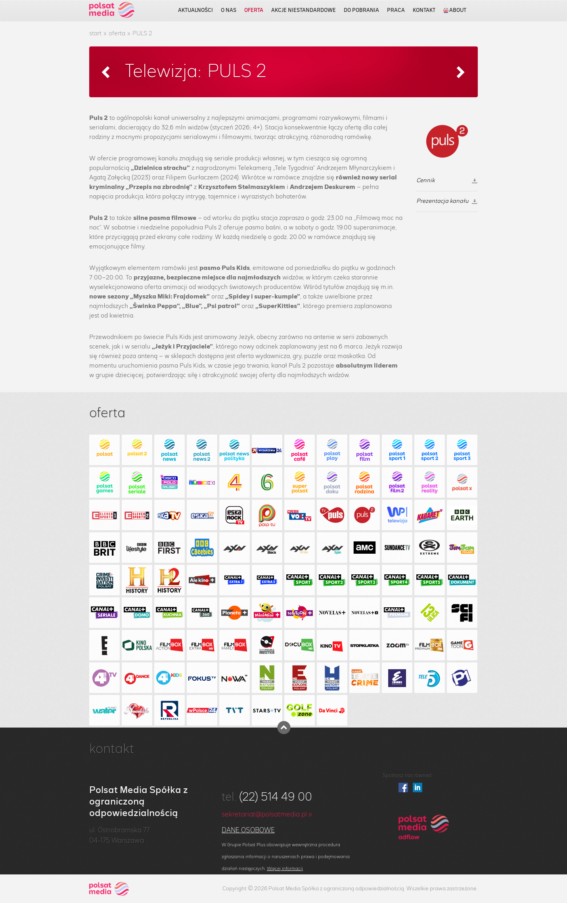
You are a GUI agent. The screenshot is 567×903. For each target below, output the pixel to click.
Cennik (447, 181)
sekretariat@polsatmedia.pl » (267, 814)
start (95, 33)
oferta (253, 10)
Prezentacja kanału (447, 201)
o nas (228, 10)
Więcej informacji (285, 868)
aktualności (195, 10)
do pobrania (361, 10)
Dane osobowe (248, 830)
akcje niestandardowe (303, 10)
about (454, 10)
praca (396, 10)
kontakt (424, 10)
